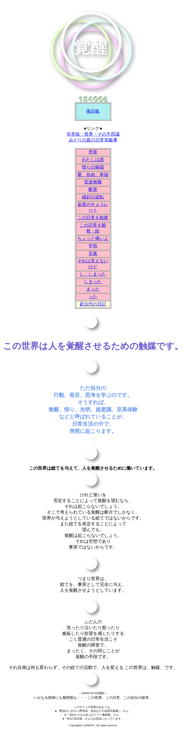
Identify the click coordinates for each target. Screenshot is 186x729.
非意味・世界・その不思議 (93, 134)
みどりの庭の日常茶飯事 (93, 140)
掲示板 (92, 111)
